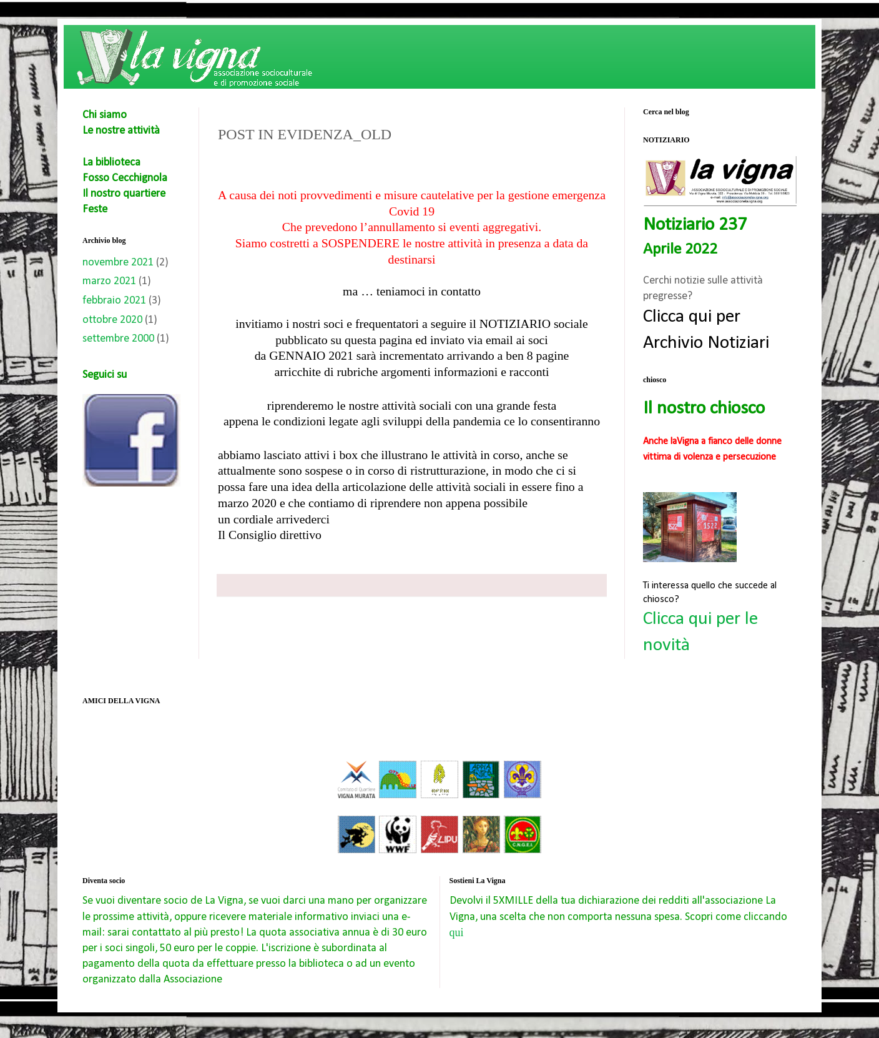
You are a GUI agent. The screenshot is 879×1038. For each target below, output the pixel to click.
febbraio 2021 (114, 301)
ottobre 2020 (112, 320)
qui (456, 932)
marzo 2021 (109, 281)
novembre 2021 (118, 263)
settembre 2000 (118, 339)
